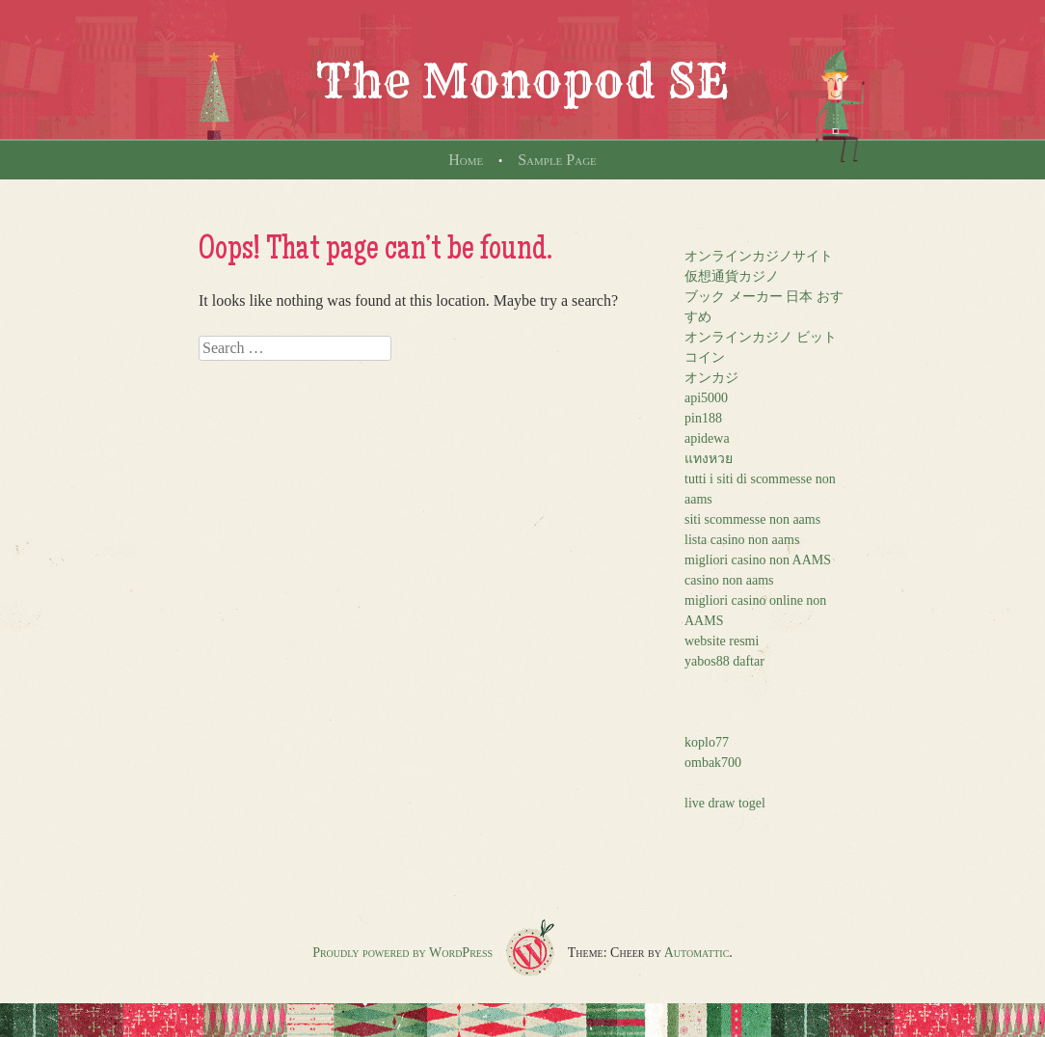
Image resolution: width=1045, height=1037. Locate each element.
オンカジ (711, 377)
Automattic (697, 952)
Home (465, 159)
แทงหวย (708, 458)
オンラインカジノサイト (758, 256)
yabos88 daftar (724, 661)
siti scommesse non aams (752, 519)
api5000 (706, 398)
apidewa (707, 438)
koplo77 (706, 742)
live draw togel (724, 803)
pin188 (703, 418)
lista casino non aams (741, 539)
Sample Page (557, 159)
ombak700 (712, 762)
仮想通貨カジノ (731, 276)
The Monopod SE (522, 81)
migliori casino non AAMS (757, 560)
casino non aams (729, 580)
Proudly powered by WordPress (402, 952)
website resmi (721, 641)
